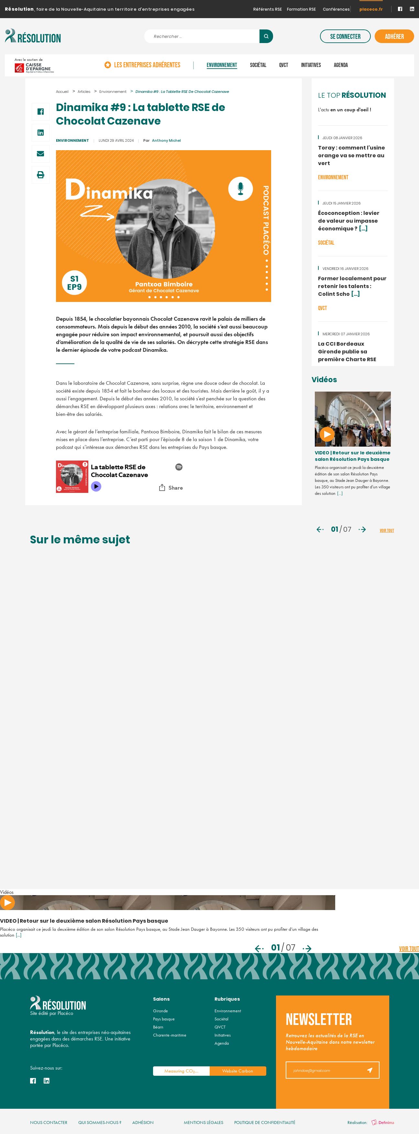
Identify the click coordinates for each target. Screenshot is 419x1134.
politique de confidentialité (264, 1122)
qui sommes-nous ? (99, 1122)
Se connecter (345, 37)
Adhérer (394, 37)
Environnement (222, 65)
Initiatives (311, 65)
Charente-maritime (169, 1035)
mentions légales (203, 1122)
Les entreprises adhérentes (147, 65)
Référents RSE (267, 9)
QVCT (283, 65)
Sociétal (258, 65)
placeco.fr (371, 9)
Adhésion (143, 1122)
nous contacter (48, 1122)
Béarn (158, 1027)
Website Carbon (237, 1071)
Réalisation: (370, 1122)
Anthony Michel (162, 141)
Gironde (160, 1011)
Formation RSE (301, 9)
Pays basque (164, 1019)
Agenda (341, 65)
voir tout (387, 530)
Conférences (336, 9)
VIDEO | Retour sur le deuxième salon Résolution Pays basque (353, 456)
